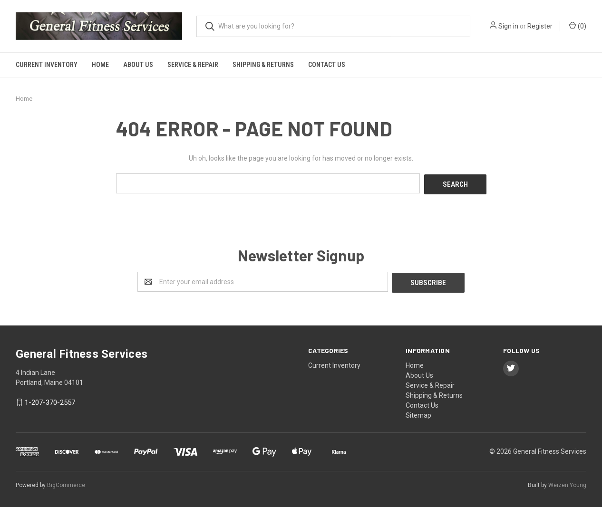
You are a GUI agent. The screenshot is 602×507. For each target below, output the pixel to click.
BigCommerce (66, 482)
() (577, 25)
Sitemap (418, 413)
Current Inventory (47, 64)
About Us (138, 64)
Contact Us (326, 64)
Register (540, 26)
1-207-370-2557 (50, 400)
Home (100, 64)
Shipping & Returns (263, 64)
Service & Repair (192, 64)
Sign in (508, 26)
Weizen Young (567, 482)
